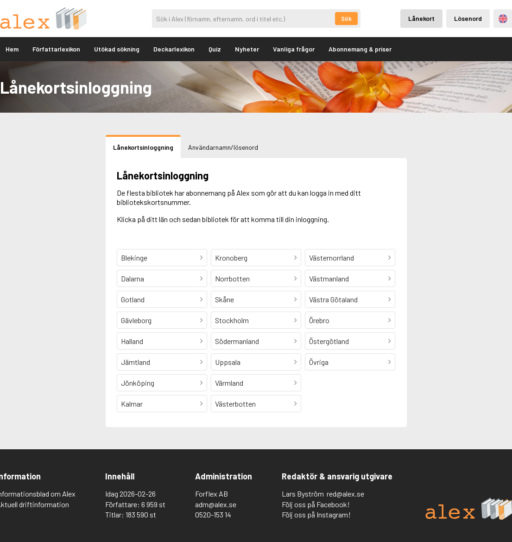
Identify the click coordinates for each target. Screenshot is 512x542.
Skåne (224, 299)
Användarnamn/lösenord (223, 147)
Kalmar (132, 403)
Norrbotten (232, 278)
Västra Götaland (333, 299)
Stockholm (232, 320)
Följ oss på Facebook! (316, 504)
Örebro (319, 320)
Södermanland (237, 341)
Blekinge (134, 257)
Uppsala (227, 361)
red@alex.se (345, 493)
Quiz (215, 49)
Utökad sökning (116, 49)
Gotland (133, 299)
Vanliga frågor (294, 49)
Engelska (503, 18)
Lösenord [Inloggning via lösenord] (468, 18)
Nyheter (247, 49)
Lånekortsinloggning (143, 147)
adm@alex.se (215, 504)
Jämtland (135, 361)
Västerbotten (235, 403)
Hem (12, 49)
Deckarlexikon (174, 49)
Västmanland (329, 278)
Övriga (319, 361)
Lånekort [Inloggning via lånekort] (421, 18)
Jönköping (137, 382)
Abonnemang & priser (360, 49)
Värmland (229, 382)
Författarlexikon (56, 49)
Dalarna (132, 278)
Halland (132, 341)
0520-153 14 (213, 514)
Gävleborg (136, 320)
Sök (346, 18)
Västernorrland (331, 257)
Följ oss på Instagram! (316, 514)
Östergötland (329, 341)
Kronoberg (231, 257)
